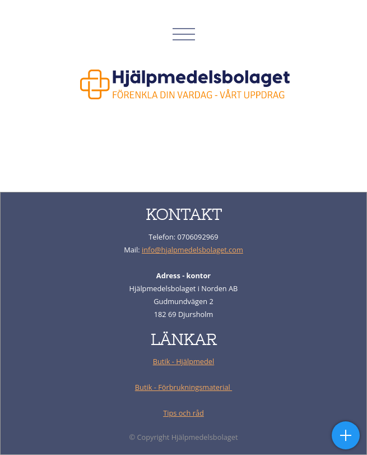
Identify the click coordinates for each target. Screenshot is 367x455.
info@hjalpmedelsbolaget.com (192, 250)
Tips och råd (183, 413)
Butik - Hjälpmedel (184, 361)
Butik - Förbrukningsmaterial (183, 387)
